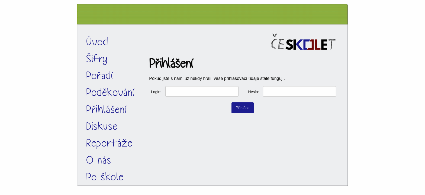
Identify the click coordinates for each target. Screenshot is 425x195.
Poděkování (110, 92)
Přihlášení (106, 109)
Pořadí (100, 75)
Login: (156, 92)
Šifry (97, 59)
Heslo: (253, 92)
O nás (98, 160)
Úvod (97, 41)
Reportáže (109, 143)
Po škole (105, 177)
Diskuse (102, 126)
